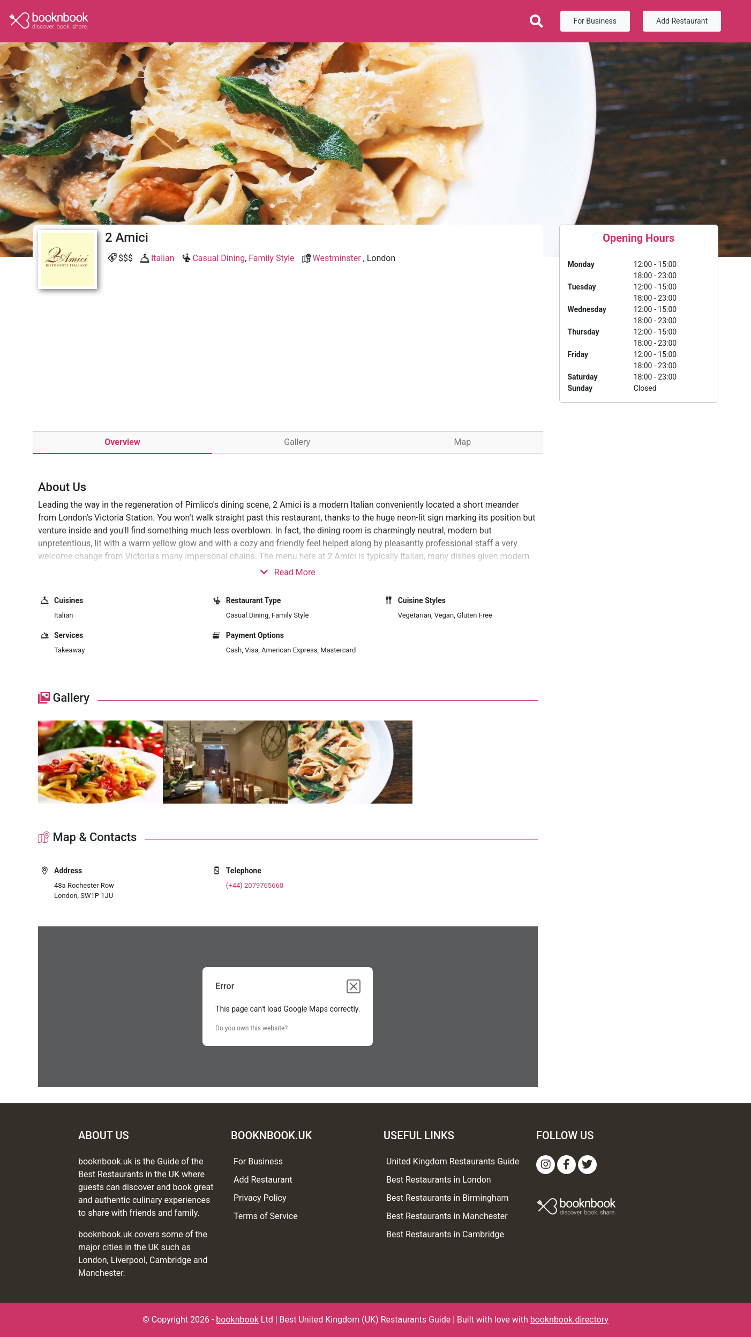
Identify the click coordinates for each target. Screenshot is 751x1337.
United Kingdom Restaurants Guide (452, 1161)
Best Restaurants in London (438, 1180)
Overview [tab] (122, 442)
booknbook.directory (569, 1319)
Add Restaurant (682, 21)
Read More (288, 572)
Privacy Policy (260, 1198)
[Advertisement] (288, 375)
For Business (595, 21)
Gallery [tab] (297, 442)
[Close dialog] (353, 986)
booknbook (237, 1319)
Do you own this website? (251, 1028)
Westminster (337, 258)
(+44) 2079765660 (254, 885)
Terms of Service (266, 1216)
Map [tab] (462, 442)
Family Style (271, 258)
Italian (163, 258)
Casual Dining (218, 258)
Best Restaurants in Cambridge (445, 1234)
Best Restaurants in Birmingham (447, 1198)
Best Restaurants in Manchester (447, 1216)
